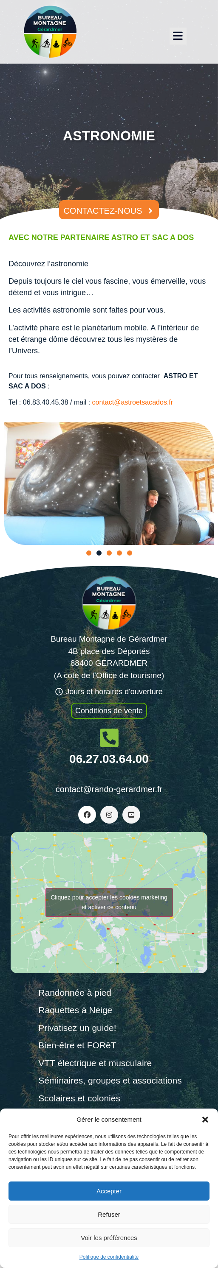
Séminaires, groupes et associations (109, 1080)
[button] (205, 1119)
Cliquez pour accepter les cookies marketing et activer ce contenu (109, 902)
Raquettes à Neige (75, 1010)
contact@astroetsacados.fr (132, 402)
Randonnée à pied (74, 992)
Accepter (109, 1191)
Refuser (109, 1214)
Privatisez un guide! (77, 1028)
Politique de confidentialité (109, 1257)
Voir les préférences (109, 1237)
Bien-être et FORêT (77, 1045)
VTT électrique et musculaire (95, 1063)
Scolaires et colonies (79, 1098)
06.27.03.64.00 (109, 758)
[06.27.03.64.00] (109, 738)
